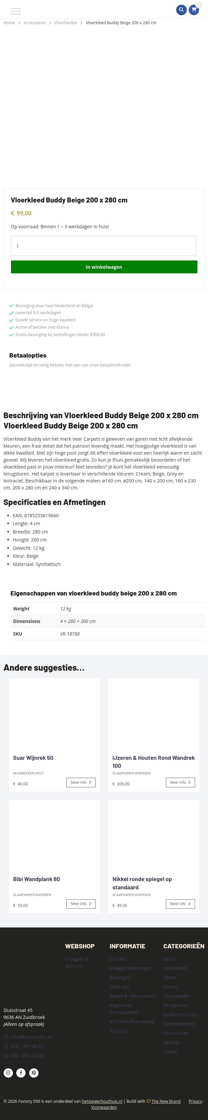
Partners (118, 1031)
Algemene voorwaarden (123, 1008)
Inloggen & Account (76, 962)
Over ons (119, 986)
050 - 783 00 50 (23, 1046)
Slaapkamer (176, 996)
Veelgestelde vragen (131, 968)
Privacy (195, 1101)
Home (9, 23)
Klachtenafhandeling (131, 1021)
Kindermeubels (180, 1014)
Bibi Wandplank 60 (36, 878)
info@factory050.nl (27, 1037)
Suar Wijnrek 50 (33, 757)
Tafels (170, 959)
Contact (117, 959)
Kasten (171, 986)
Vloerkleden (65, 23)
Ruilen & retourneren (132, 996)
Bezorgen (119, 977)
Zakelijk (172, 1042)
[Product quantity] (103, 246)
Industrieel (175, 968)
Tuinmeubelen (179, 1024)
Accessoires (35, 23)
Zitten (170, 977)
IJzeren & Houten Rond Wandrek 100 (153, 761)
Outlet (170, 1051)
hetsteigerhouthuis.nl (102, 1101)
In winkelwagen (104, 267)
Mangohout (176, 1005)
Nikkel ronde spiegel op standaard (142, 883)
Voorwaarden (104, 1107)
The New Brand (166, 1101)
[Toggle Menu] (15, 11)
